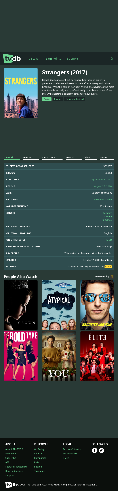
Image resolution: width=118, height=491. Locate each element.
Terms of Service (72, 449)
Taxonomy (40, 470)
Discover (34, 58)
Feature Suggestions (16, 466)
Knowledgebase (14, 470)
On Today (39, 449)
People (38, 466)
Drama (108, 216)
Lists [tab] (87, 157)
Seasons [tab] (27, 157)
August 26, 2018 (103, 186)
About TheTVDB (14, 449)
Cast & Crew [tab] (48, 157)
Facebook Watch (103, 199)
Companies (40, 457)
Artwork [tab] (70, 157)
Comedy (107, 212)
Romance (107, 219)
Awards (38, 453)
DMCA (66, 457)
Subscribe (10, 457)
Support (72, 58)
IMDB (109, 239)
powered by (104, 277)
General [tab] (8, 157)
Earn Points (53, 58)
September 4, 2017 (101, 179)
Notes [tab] (103, 157)
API (7, 462)
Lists (36, 462)
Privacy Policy (70, 453)
